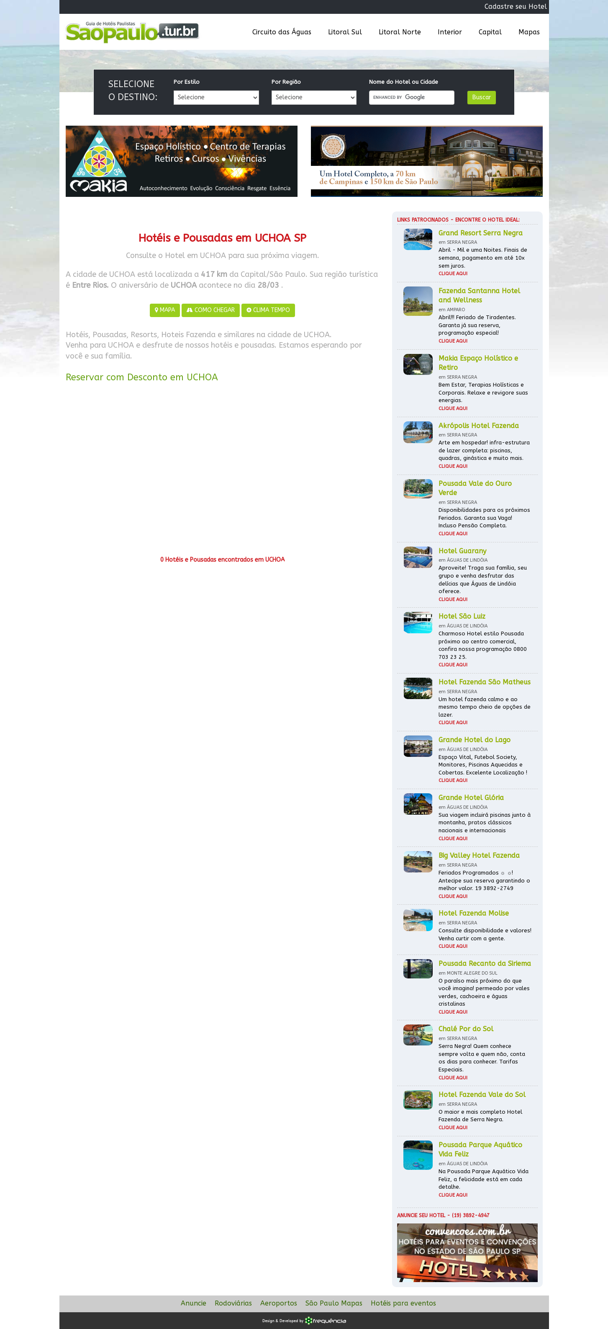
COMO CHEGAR (211, 310)
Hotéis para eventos (403, 1303)
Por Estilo (187, 82)
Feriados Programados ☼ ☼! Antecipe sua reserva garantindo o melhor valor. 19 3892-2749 (484, 880)
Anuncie (193, 1303)
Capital (490, 32)
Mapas (529, 32)
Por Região (286, 82)
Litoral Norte (400, 32)
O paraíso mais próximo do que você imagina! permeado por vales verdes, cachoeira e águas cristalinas (484, 992)
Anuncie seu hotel (421, 1215)
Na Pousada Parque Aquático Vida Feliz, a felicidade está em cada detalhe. (483, 1179)
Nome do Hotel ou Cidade (403, 82)
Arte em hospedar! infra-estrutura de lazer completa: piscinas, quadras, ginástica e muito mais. (484, 450)
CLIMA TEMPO (268, 310)
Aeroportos (278, 1303)
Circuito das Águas (281, 32)
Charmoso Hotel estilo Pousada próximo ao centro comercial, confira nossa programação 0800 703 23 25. (483, 645)
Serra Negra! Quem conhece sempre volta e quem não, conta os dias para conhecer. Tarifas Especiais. (482, 1058)
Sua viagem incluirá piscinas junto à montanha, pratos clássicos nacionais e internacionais (485, 823)
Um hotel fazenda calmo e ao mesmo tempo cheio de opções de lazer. (485, 707)
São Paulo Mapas (333, 1303)
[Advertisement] (223, 472)
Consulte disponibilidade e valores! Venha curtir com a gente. (485, 934)
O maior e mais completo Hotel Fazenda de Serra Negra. (480, 1116)
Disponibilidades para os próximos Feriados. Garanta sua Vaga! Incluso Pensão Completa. (484, 518)
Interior (450, 32)
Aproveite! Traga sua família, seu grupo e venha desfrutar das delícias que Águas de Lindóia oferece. (483, 579)
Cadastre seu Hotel (516, 6)
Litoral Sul (345, 32)
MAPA (165, 310)
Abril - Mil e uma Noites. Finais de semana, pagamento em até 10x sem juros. (483, 257)
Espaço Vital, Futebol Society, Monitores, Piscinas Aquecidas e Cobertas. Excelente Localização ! (483, 765)
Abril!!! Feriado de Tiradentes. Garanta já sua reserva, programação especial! (477, 325)
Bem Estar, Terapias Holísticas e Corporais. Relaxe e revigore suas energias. (483, 392)
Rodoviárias (233, 1303)
